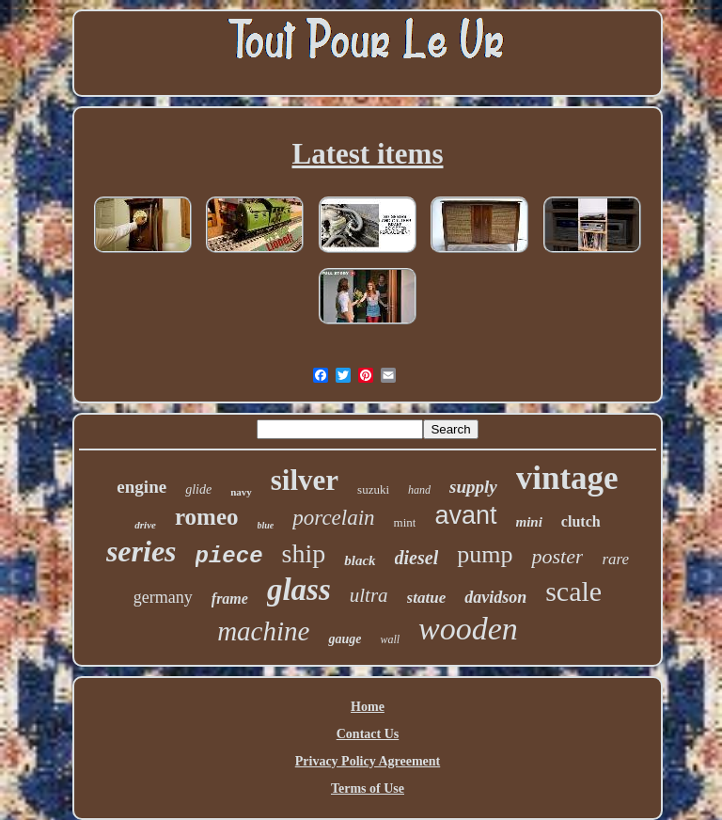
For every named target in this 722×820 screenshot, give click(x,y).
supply (473, 487)
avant (465, 515)
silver (304, 480)
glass (299, 590)
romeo (207, 516)
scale (573, 591)
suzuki (373, 489)
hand (419, 490)
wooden (468, 628)
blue (266, 525)
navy (241, 491)
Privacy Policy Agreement (367, 761)
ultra (369, 595)
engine (141, 487)
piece (229, 556)
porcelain (333, 517)
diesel (417, 557)
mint (405, 522)
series (141, 551)
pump (484, 554)
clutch (581, 521)
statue (427, 598)
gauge (344, 639)
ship (304, 553)
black (359, 560)
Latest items (368, 153)
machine (263, 631)
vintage (567, 478)
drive (145, 524)
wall (390, 639)
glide (198, 489)
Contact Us (368, 734)
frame (230, 599)
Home (368, 707)
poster (557, 556)
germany (163, 597)
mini (529, 521)
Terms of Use (367, 788)
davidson (495, 597)
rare (615, 559)
